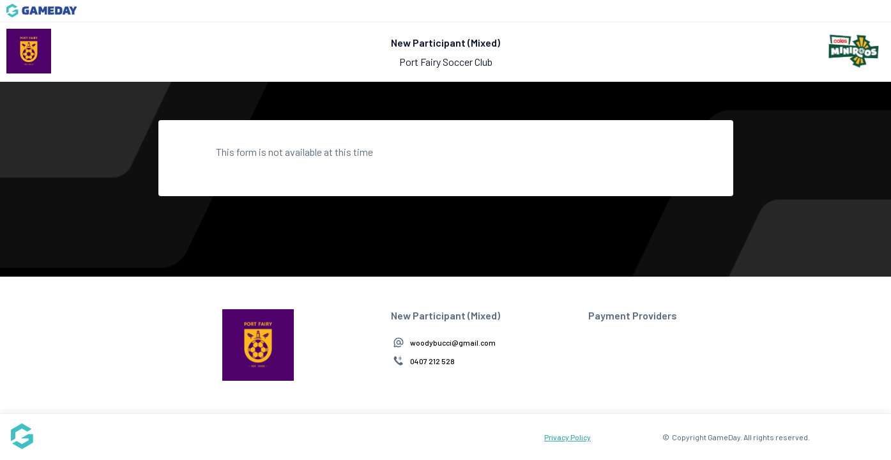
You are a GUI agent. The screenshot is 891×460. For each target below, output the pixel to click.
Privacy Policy (567, 437)
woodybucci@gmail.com (453, 342)
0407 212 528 (432, 360)
